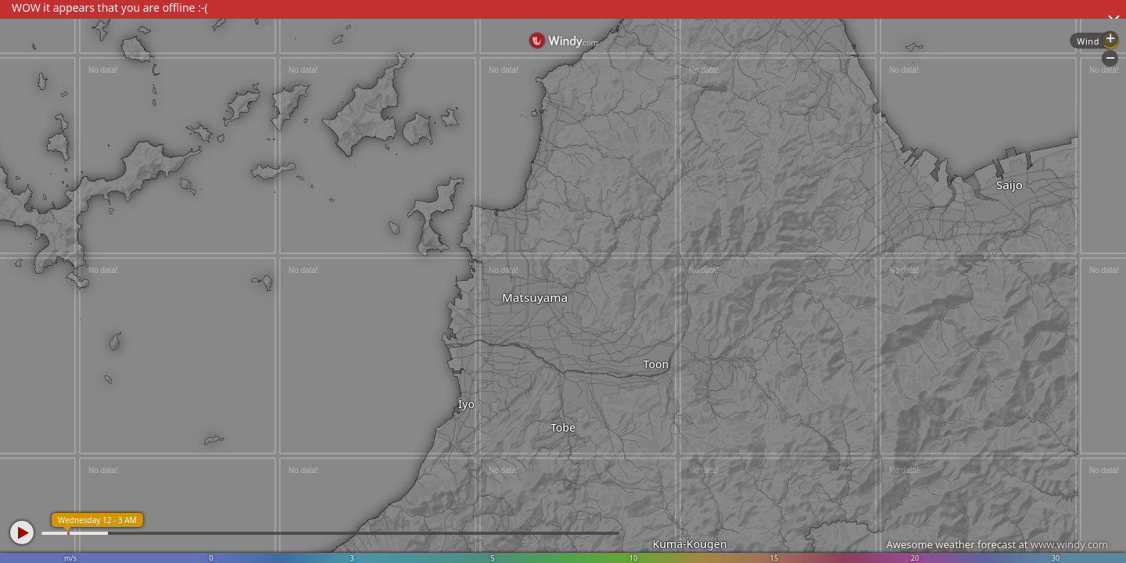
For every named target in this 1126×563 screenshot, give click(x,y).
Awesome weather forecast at (997, 544)
